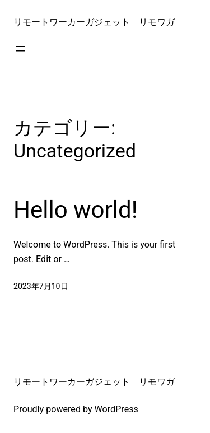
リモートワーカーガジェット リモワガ (94, 22)
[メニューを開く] (20, 48)
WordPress (116, 409)
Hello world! (75, 210)
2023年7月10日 (40, 286)
